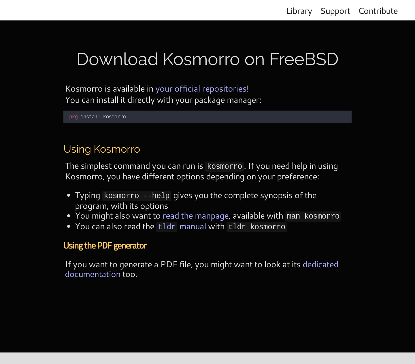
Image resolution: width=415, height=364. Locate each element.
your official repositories (200, 88)
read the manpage (196, 213)
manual (181, 224)
